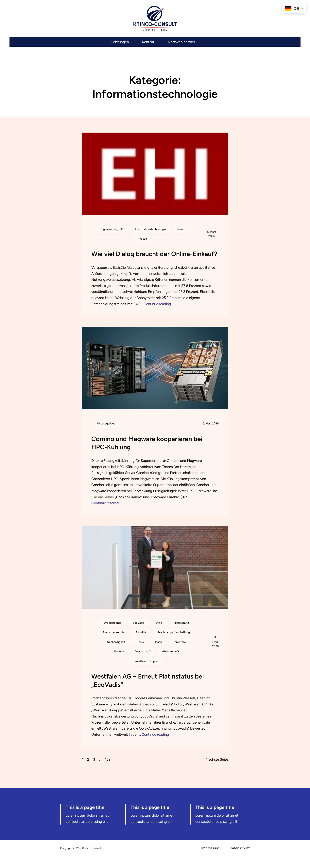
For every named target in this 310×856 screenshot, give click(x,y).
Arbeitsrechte (112, 622)
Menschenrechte (114, 632)
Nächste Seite (217, 759)
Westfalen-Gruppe (146, 661)
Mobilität (141, 632)
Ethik (159, 622)
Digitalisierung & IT (112, 229)
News (181, 229)
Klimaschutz (181, 622)
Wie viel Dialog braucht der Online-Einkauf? (154, 254)
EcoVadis (138, 622)
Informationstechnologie (150, 229)
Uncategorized (106, 423)
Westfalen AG (170, 651)
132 (108, 759)
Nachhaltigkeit (116, 642)
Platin (158, 642)
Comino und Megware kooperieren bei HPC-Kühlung (146, 443)
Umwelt (119, 651)
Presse (142, 238)
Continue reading (157, 304)
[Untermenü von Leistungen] (121, 42)
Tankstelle (179, 642)
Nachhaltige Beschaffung (174, 632)
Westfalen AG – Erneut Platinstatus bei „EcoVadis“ (147, 680)
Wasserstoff (142, 651)
